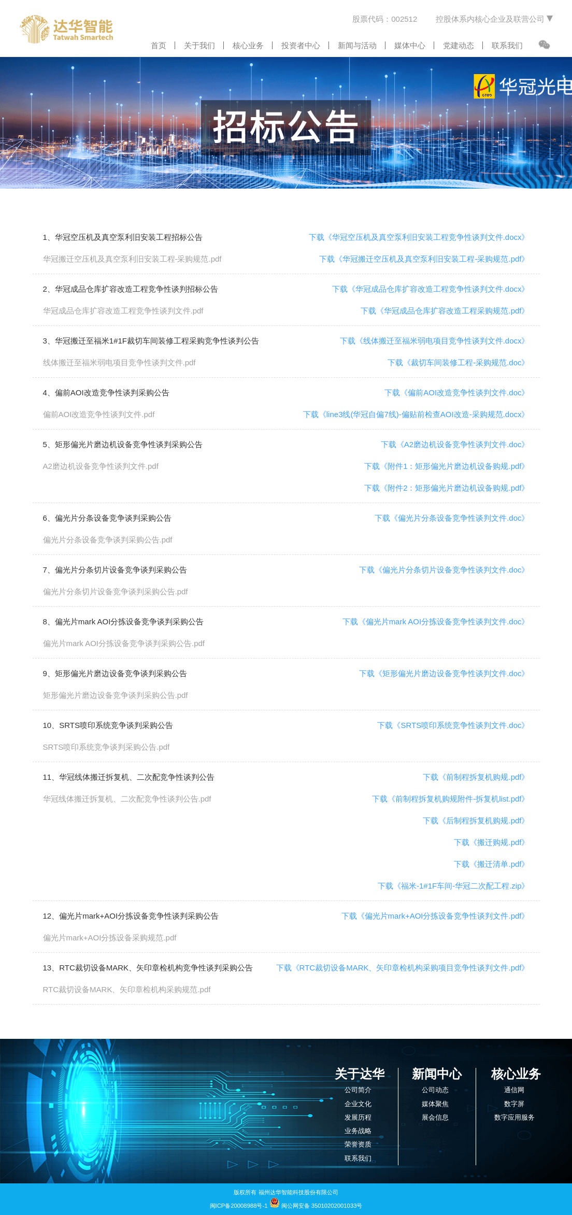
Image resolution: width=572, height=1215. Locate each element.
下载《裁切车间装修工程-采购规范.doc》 (458, 362)
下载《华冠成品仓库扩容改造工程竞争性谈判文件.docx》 (431, 288)
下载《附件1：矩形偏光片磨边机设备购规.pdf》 (446, 466)
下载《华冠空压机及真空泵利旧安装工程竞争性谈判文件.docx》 (419, 237)
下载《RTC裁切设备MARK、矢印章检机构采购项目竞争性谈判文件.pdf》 (403, 967)
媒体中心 (409, 45)
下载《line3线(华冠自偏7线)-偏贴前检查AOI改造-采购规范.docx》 (416, 414)
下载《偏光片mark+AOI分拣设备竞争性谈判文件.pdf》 (435, 915)
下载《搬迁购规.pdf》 (491, 842)
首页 (158, 45)
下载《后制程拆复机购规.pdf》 (476, 820)
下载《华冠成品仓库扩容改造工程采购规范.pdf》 (445, 310)
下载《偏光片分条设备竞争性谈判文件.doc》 (452, 517)
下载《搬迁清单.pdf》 (491, 864)
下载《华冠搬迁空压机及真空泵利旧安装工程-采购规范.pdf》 (424, 258)
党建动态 (458, 45)
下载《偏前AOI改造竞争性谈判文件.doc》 (456, 392)
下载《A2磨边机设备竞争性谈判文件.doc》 (455, 444)
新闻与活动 (357, 45)
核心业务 (248, 45)
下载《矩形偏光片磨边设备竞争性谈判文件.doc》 (444, 673)
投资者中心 (300, 45)
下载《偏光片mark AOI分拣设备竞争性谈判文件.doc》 (436, 621)
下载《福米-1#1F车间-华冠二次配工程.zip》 (454, 885)
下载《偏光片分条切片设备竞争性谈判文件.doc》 (444, 569)
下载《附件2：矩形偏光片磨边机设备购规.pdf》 (446, 487)
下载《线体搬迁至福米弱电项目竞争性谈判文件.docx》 (435, 340)
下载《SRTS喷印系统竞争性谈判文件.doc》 (453, 725)
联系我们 (507, 45)
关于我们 (199, 45)
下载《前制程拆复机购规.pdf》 (476, 777)
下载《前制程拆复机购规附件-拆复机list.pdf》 (450, 798)
